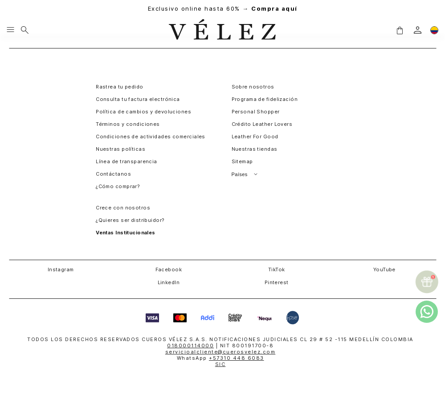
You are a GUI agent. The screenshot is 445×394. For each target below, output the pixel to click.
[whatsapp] (427, 312)
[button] (399, 30)
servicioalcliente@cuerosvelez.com (220, 352)
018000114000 (190, 345)
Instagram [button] (61, 269)
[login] (417, 30)
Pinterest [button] (277, 282)
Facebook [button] (168, 269)
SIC (220, 364)
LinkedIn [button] (169, 282)
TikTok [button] (276, 269)
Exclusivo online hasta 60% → (223, 8)
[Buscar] (25, 30)
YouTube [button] (384, 269)
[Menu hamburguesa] (10, 30)
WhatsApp (220, 358)
